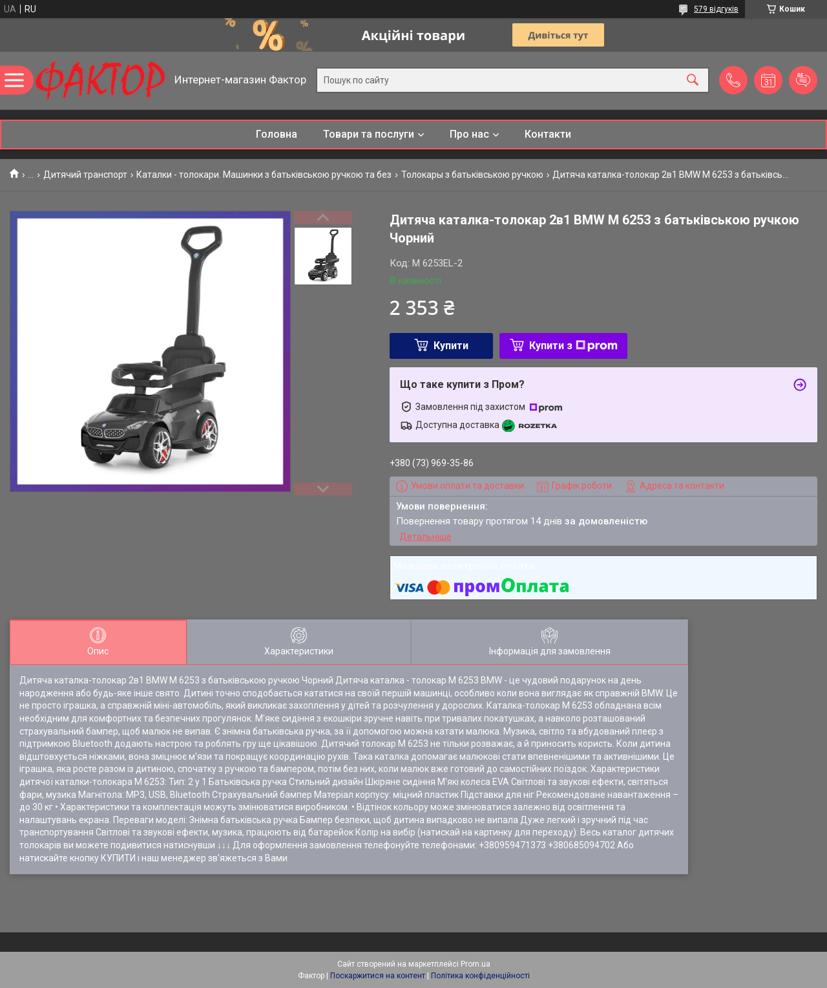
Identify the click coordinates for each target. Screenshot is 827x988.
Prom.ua (475, 964)
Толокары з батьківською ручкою (472, 174)
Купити (451, 345)
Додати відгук (803, 80)
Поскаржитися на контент (377, 975)
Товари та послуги (368, 134)
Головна (276, 134)
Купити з (573, 345)
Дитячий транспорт (85, 174)
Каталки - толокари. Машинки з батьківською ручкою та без (264, 174)
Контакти (548, 134)
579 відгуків (716, 9)
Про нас (469, 134)
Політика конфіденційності (480, 975)
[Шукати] (692, 80)
